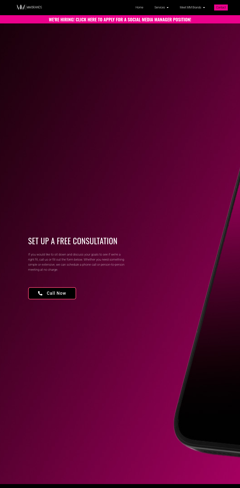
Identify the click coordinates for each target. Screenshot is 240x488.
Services (161, 7)
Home (139, 7)
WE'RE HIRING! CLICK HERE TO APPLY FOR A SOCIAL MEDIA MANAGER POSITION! (120, 19)
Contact (221, 7)
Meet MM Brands (192, 7)
